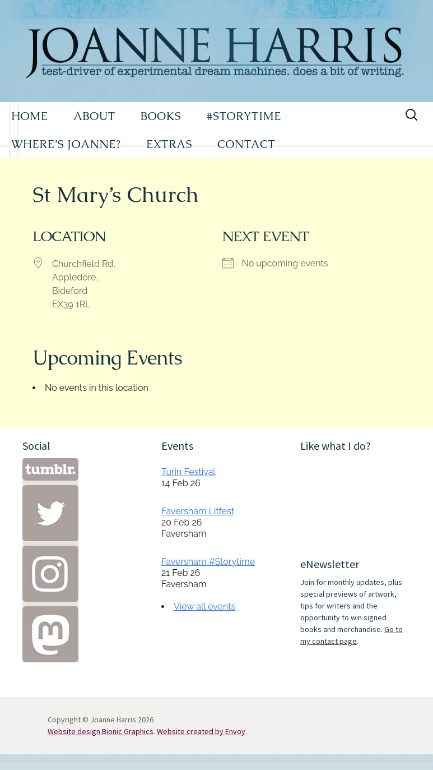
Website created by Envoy (201, 731)
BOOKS (161, 116)
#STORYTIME (244, 116)
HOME (29, 116)
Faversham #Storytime (208, 561)
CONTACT (246, 144)
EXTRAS (169, 144)
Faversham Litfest (197, 511)
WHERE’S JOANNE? (66, 144)
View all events (204, 606)
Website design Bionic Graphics (100, 731)
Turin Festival (188, 472)
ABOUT (94, 116)
